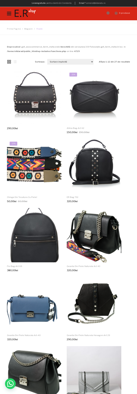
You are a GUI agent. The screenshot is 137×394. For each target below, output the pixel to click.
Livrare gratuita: (39, 3)
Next (35, 287)
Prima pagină (14, 29)
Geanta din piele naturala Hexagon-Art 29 (68, 216)
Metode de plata (60, 388)
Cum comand (79, 388)
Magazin (28, 29)
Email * (82, 3)
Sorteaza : (40, 62)
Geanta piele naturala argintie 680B (23, 271)
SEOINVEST (87, 382)
